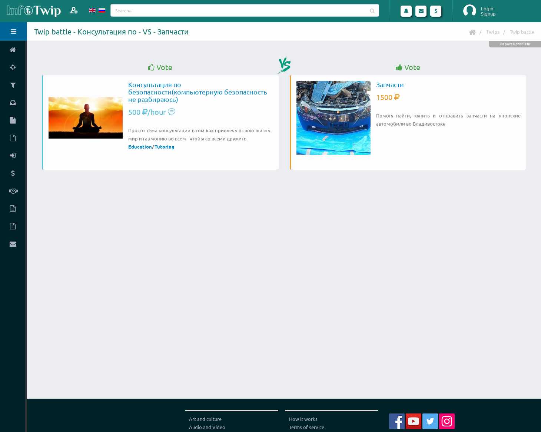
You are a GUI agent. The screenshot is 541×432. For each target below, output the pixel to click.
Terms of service (306, 427)
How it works (303, 419)
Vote (160, 67)
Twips (492, 31)
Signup (488, 13)
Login (487, 8)
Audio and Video (207, 427)
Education (140, 146)
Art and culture (205, 419)
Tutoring (165, 146)
